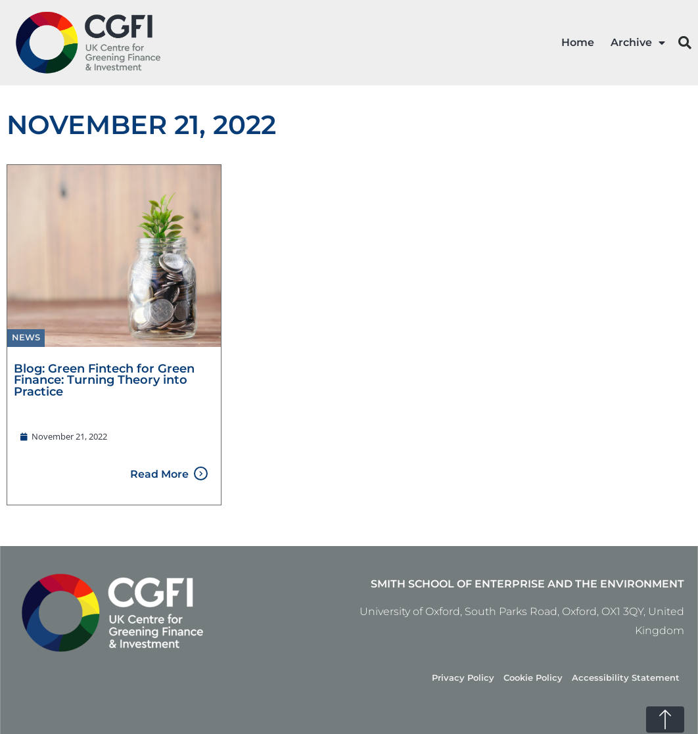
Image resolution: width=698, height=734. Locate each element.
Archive (638, 43)
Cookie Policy (533, 678)
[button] (685, 43)
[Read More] (201, 473)
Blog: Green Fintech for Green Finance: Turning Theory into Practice (104, 379)
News (26, 337)
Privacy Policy (463, 678)
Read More (159, 474)
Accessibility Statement (626, 678)
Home (577, 42)
